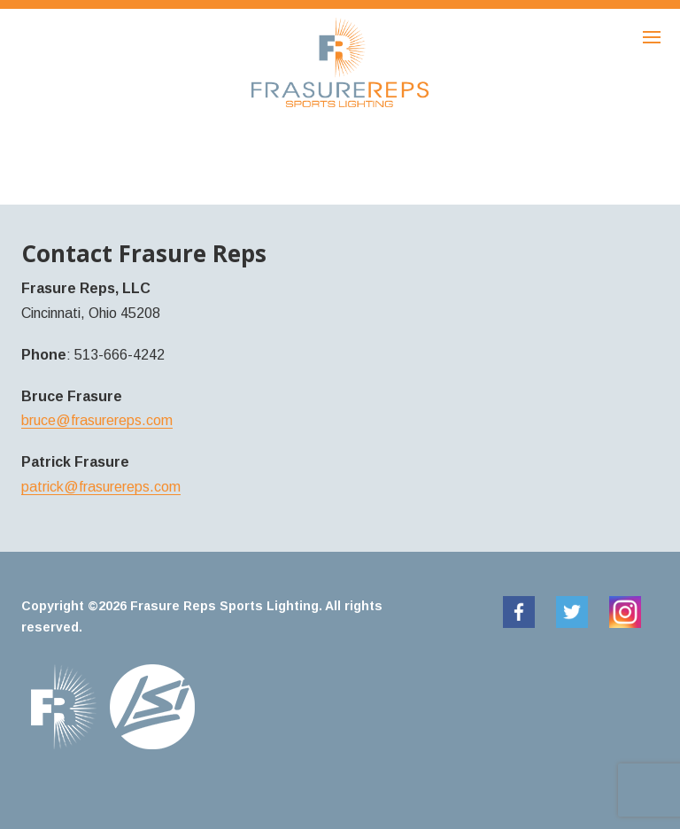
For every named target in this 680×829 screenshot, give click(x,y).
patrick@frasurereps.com (101, 486)
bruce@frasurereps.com (97, 420)
